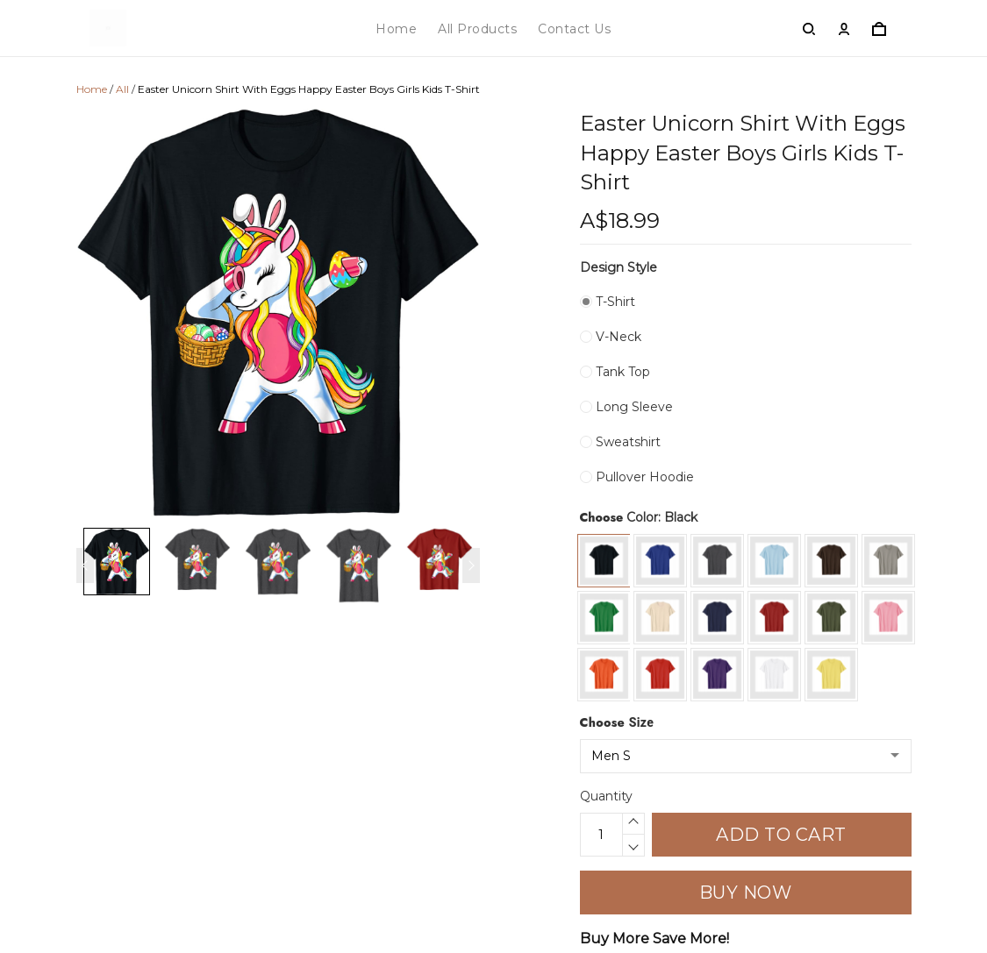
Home (396, 29)
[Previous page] (85, 565)
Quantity (606, 796)
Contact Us (574, 29)
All (122, 89)
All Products (477, 29)
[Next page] (471, 565)
